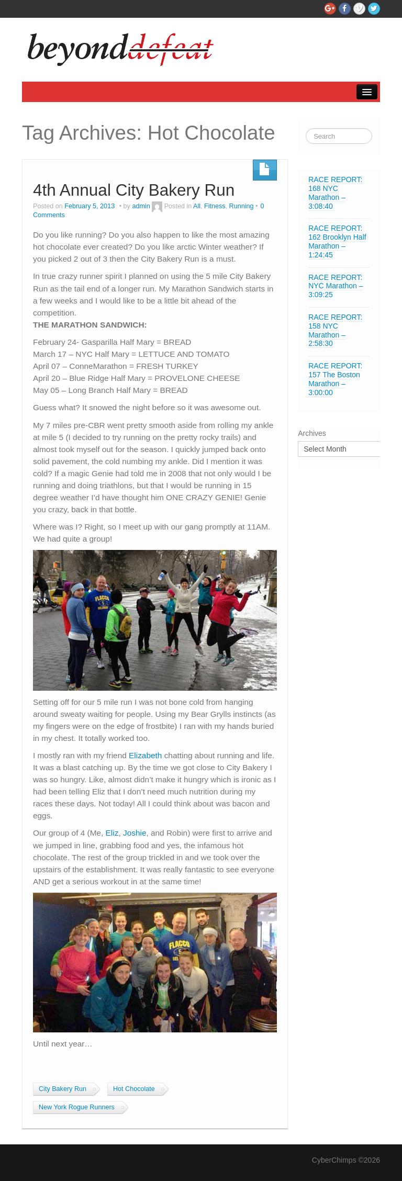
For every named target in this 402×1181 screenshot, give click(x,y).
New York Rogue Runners (77, 1107)
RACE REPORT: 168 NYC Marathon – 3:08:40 (335, 192)
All (196, 206)
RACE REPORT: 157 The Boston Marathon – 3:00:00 (335, 379)
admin (141, 206)
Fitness (215, 206)
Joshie (135, 832)
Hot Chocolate (134, 1089)
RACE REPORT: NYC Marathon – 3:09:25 (335, 286)
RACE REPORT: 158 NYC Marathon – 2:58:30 (335, 330)
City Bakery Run (62, 1089)
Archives (312, 433)
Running (241, 206)
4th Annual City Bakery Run (133, 190)
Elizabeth (145, 755)
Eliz (112, 832)
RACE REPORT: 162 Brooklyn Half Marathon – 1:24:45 (337, 241)
